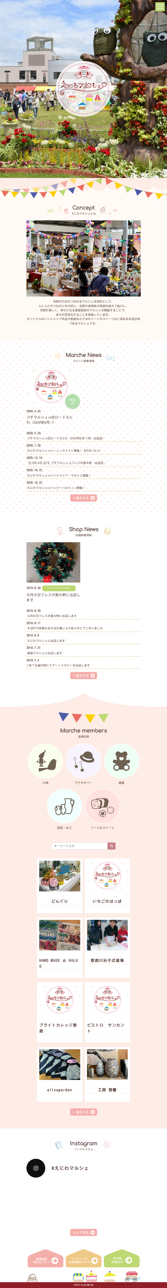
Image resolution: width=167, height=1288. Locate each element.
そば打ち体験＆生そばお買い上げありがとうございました (65, 628)
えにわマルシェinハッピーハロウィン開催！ (56, 487)
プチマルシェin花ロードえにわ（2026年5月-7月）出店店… (66, 438)
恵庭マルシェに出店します (44, 653)
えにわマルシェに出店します (46, 640)
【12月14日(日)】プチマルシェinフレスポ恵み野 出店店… (66, 463)
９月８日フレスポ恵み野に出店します (52, 616)
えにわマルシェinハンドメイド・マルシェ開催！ (59, 475)
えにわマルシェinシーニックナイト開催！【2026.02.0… (64, 450)
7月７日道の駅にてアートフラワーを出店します (58, 665)
